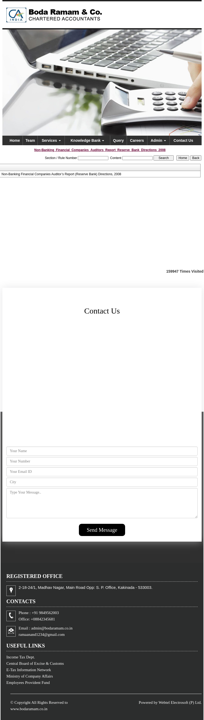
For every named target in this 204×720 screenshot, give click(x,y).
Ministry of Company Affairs (29, 676)
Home (15, 140)
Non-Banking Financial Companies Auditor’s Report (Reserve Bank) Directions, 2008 (61, 174)
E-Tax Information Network (28, 670)
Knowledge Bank (87, 140)
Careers (137, 140)
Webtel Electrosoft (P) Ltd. (180, 702)
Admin (158, 140)
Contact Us (183, 140)
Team (30, 140)
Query (118, 140)
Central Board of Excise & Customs (35, 663)
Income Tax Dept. (20, 657)
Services (51, 140)
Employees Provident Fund (28, 682)
